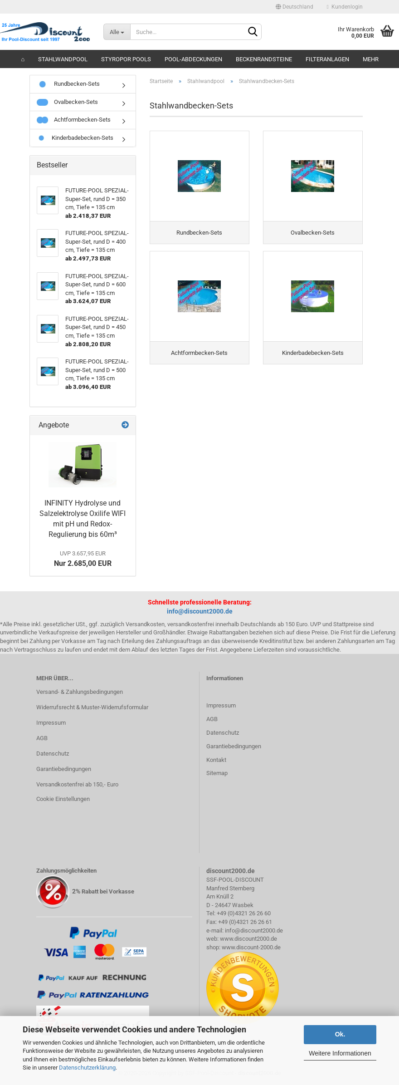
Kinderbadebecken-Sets (75, 137)
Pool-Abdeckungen (193, 59)
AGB (42, 738)
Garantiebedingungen (63, 769)
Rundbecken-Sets (68, 84)
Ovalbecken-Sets (67, 102)
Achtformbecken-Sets (74, 119)
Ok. (340, 1034)
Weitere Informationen (340, 1053)
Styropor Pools (126, 59)
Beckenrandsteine (264, 59)
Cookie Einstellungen (63, 798)
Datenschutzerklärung (87, 1067)
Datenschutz (52, 753)
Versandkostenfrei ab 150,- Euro (77, 784)
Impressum (51, 722)
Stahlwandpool (63, 59)
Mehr (371, 59)
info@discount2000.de (200, 611)
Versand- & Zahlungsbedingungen (79, 691)
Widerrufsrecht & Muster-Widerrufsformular (92, 707)
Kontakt (216, 759)
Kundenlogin (345, 7)
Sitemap (217, 773)
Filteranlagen (327, 59)
